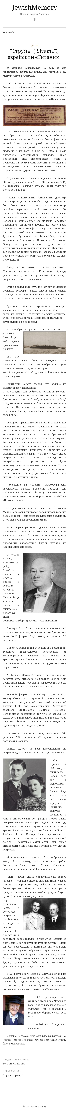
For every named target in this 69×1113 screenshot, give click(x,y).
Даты (34, 45)
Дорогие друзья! (12, 1075)
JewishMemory (34, 7)
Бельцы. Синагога (14, 1063)
